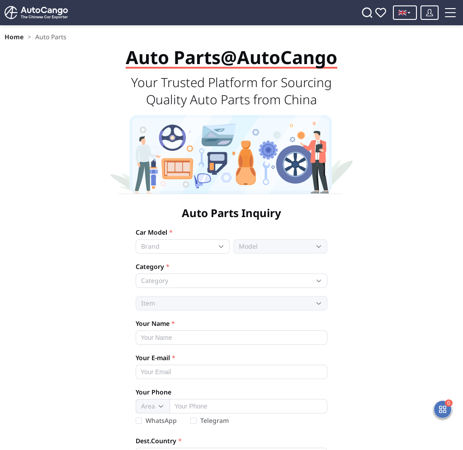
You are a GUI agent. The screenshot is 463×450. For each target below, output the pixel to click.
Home (12, 33)
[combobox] (176, 173)
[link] (12, 33)
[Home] (31, 13)
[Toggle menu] (413, 39)
